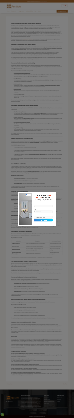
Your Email (35, 209)
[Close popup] (54, 193)
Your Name (35, 203)
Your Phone (36, 215)
